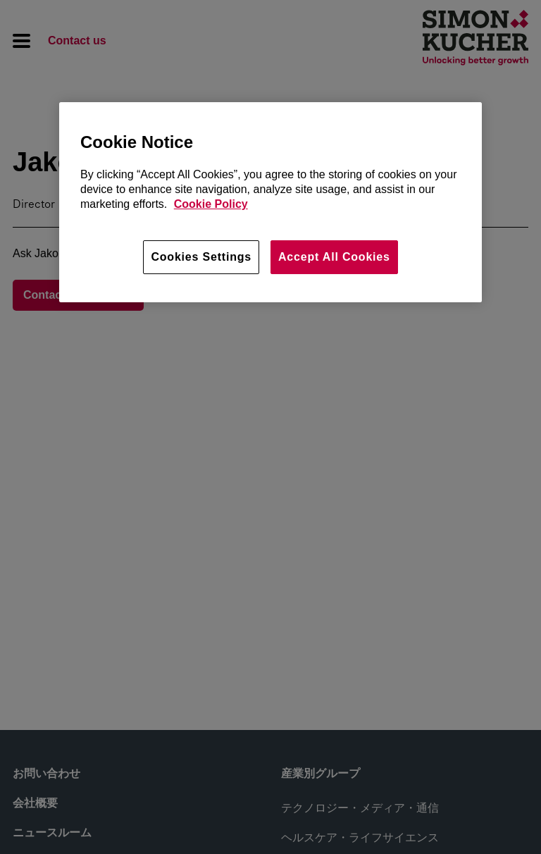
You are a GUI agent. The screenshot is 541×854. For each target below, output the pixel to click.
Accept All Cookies (334, 257)
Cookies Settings (201, 257)
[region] (270, 202)
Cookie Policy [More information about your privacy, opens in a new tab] (211, 204)
